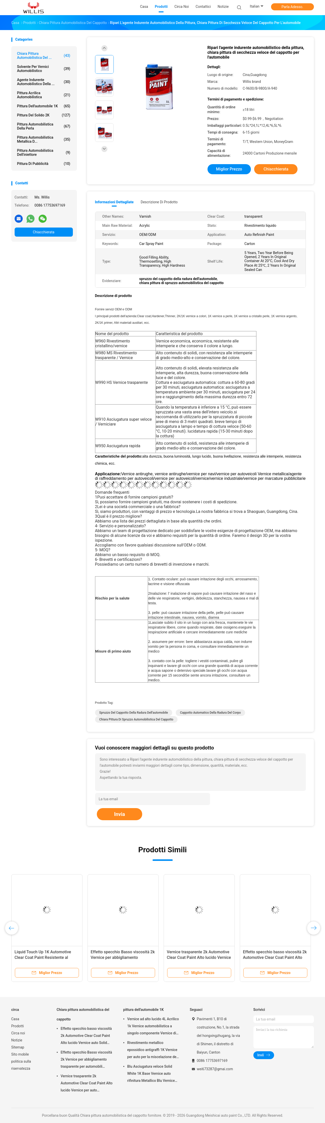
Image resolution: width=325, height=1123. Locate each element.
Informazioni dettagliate (114, 202)
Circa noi (18, 1033)
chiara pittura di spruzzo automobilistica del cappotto (136, 719)
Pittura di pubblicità (43, 163)
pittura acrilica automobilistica (43, 95)
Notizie (16, 1040)
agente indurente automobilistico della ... (43, 82)
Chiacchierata (43, 232)
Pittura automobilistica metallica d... (43, 139)
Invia (119, 814)
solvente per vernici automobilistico (43, 69)
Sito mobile (20, 1054)
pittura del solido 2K (43, 115)
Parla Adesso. (292, 7)
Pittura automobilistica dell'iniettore (43, 152)
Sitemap (17, 1047)
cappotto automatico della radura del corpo (210, 712)
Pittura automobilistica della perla (43, 126)
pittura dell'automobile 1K (43, 106)
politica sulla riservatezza (21, 1064)
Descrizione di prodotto (159, 202)
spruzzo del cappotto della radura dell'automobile (133, 712)
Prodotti (17, 1026)
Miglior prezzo (229, 169)
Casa (15, 1019)
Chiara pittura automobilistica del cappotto (83, 1014)
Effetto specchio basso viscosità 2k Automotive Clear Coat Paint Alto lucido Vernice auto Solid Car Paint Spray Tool (86, 1036)
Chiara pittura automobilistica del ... (43, 56)
